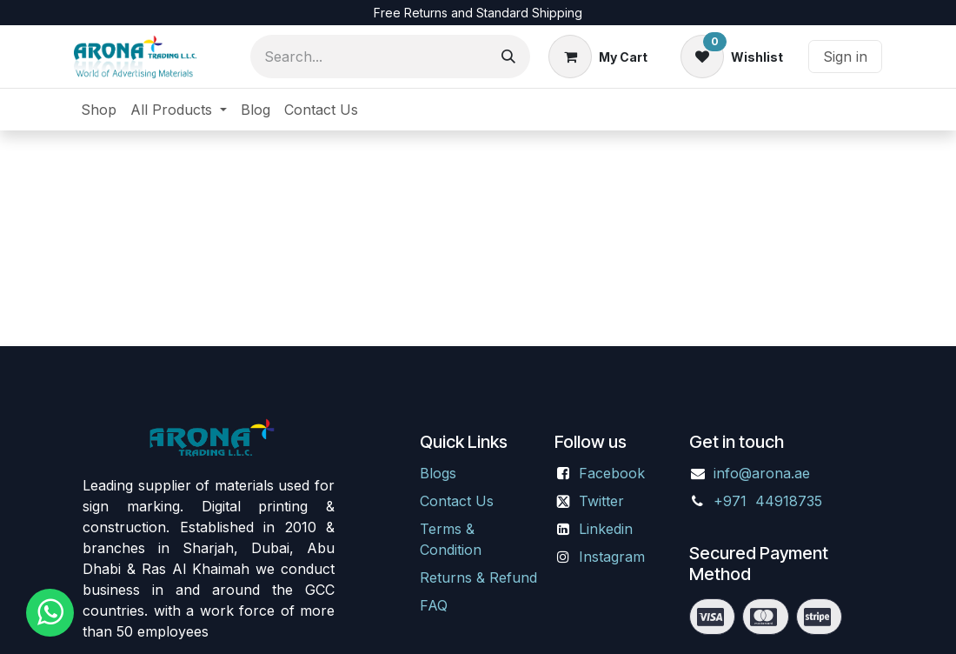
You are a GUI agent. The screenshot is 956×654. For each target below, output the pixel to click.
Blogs (438, 473)
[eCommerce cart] (598, 56)
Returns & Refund (478, 577)
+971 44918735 (770, 501)
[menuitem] (98, 109)
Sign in (845, 56)
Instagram (612, 556)
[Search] (508, 56)
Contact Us (457, 501)
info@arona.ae (762, 473)
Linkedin (606, 528)
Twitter (601, 501)
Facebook (612, 473)
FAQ (434, 605)
